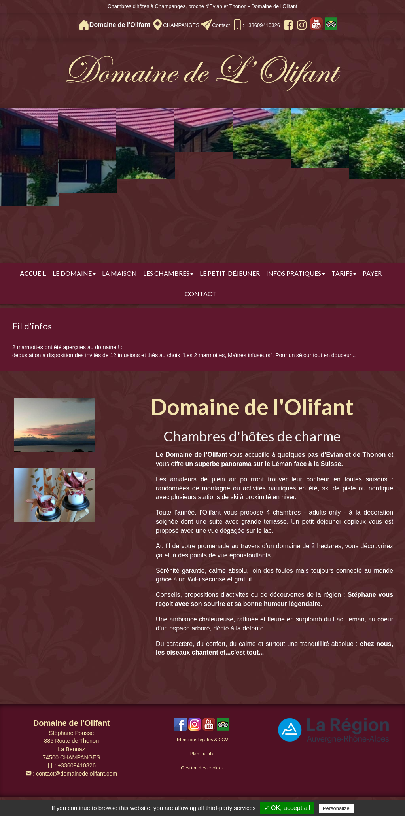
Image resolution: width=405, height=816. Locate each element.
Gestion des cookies (202, 768)
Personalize (336, 808)
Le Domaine (74, 273)
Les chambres (168, 273)
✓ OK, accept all (287, 808)
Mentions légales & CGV (202, 739)
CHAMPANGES (181, 25)
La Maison (119, 273)
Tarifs (343, 273)
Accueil (33, 273)
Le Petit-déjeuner (230, 273)
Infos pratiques (295, 273)
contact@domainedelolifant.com (76, 774)
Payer (372, 273)
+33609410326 (76, 765)
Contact (221, 25)
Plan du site (202, 753)
